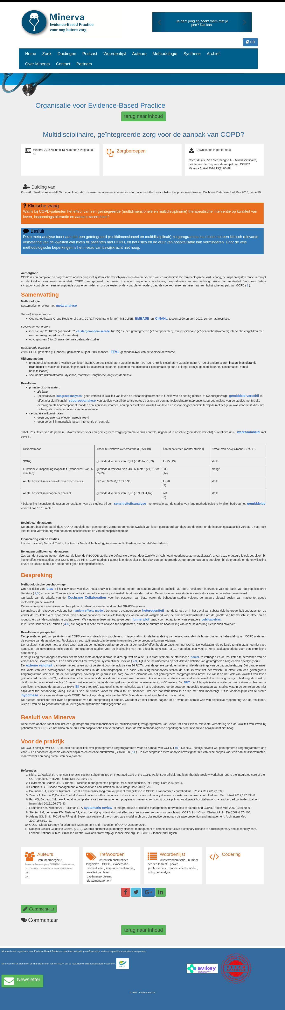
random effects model (89, 610)
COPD (106, 864)
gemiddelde (256, 503)
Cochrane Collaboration (87, 597)
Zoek (46, 53)
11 (133, 752)
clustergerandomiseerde (93, 331)
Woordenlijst (114, 53)
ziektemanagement (99, 880)
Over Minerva (37, 64)
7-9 (135, 661)
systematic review (98, 807)
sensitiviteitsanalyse (130, 503)
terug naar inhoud (143, 116)
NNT (187, 682)
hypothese (30, 695)
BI (77, 686)
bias (50, 588)
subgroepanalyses (69, 396)
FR (250, 42)
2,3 (37, 593)
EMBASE (142, 318)
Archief (213, 53)
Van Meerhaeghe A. (50, 860)
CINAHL (161, 318)
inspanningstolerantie (119, 868)
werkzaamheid (248, 432)
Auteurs (139, 53)
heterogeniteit (153, 610)
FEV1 (115, 352)
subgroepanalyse (82, 400)
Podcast (89, 53)
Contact (63, 64)
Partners (84, 64)
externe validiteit (39, 665)
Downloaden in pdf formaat (213, 149)
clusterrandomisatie (172, 860)
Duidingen (67, 53)
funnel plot (140, 619)
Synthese (192, 53)
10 (176, 748)
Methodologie (165, 53)
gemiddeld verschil (244, 396)
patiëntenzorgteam (99, 876)
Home (30, 53)
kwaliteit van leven (98, 872)
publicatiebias (211, 619)
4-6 (66, 624)
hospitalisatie (95, 868)
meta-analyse (66, 305)
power (195, 657)
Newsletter (22, 981)
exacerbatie (120, 864)
